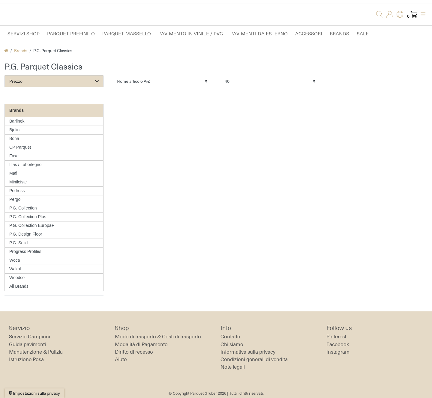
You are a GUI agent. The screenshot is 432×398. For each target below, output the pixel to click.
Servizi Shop (24, 34)
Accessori (308, 34)
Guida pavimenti (27, 344)
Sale (363, 34)
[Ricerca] (378, 14)
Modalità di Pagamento (141, 344)
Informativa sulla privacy (247, 352)
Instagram (338, 352)
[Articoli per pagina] (270, 81)
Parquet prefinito (71, 34)
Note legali (232, 367)
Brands (339, 34)
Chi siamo (231, 344)
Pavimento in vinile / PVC (190, 34)
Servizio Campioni (29, 337)
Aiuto (121, 359)
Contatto (230, 337)
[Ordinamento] (162, 81)
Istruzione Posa (26, 359)
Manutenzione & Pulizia (36, 352)
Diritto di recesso (134, 352)
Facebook (337, 344)
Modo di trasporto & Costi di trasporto (158, 337)
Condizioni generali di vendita (254, 359)
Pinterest (336, 337)
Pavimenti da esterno (259, 34)
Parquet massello (126, 34)
